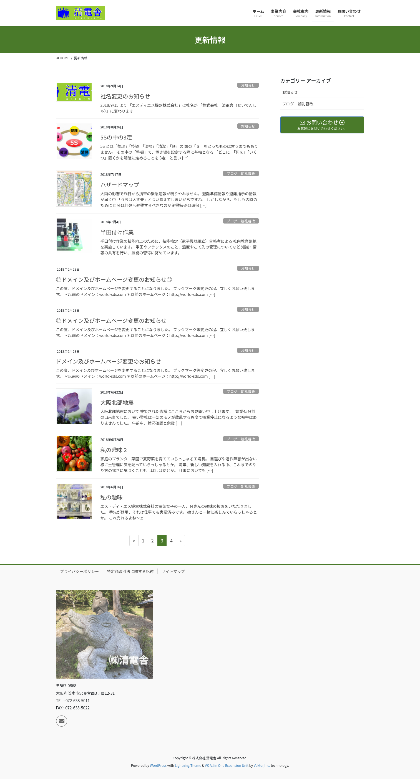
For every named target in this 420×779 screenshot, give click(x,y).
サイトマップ (173, 571)
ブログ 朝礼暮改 (241, 173)
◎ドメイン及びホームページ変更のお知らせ (111, 320)
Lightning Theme (188, 765)
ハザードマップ (119, 185)
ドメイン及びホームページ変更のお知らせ (108, 361)
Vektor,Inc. (262, 765)
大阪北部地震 (117, 402)
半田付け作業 (117, 232)
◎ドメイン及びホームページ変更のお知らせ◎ (114, 279)
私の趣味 (111, 497)
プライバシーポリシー (79, 571)
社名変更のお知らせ (125, 96)
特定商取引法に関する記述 (130, 571)
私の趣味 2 (113, 450)
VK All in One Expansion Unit (226, 765)
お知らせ (248, 85)
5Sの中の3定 (116, 137)
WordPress (158, 765)
